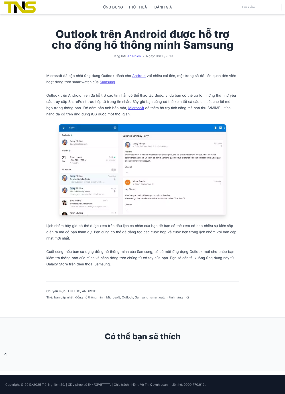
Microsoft (136, 108)
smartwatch (158, 297)
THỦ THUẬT (138, 7)
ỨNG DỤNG (113, 7)
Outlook (127, 297)
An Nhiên (134, 56)
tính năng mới (179, 297)
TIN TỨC (73, 291)
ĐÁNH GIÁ (163, 7)
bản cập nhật (63, 297)
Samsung (107, 82)
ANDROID (89, 291)
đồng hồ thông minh (89, 297)
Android (139, 75)
